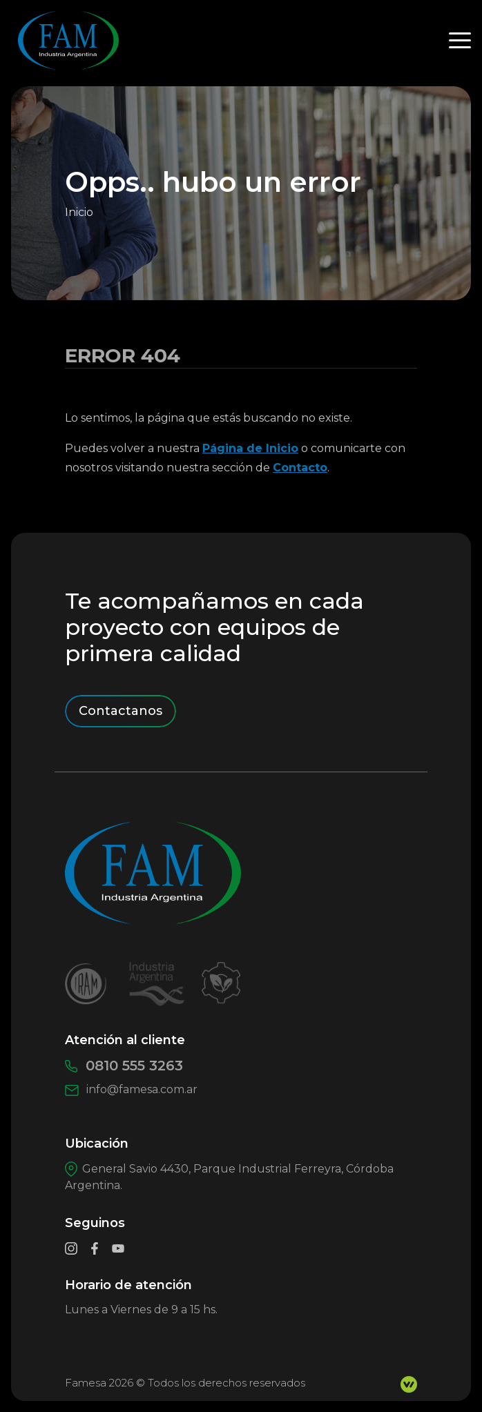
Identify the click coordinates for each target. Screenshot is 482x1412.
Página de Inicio (250, 448)
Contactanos (120, 710)
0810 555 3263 (124, 1065)
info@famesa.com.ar (131, 1089)
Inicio (79, 212)
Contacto (300, 467)
